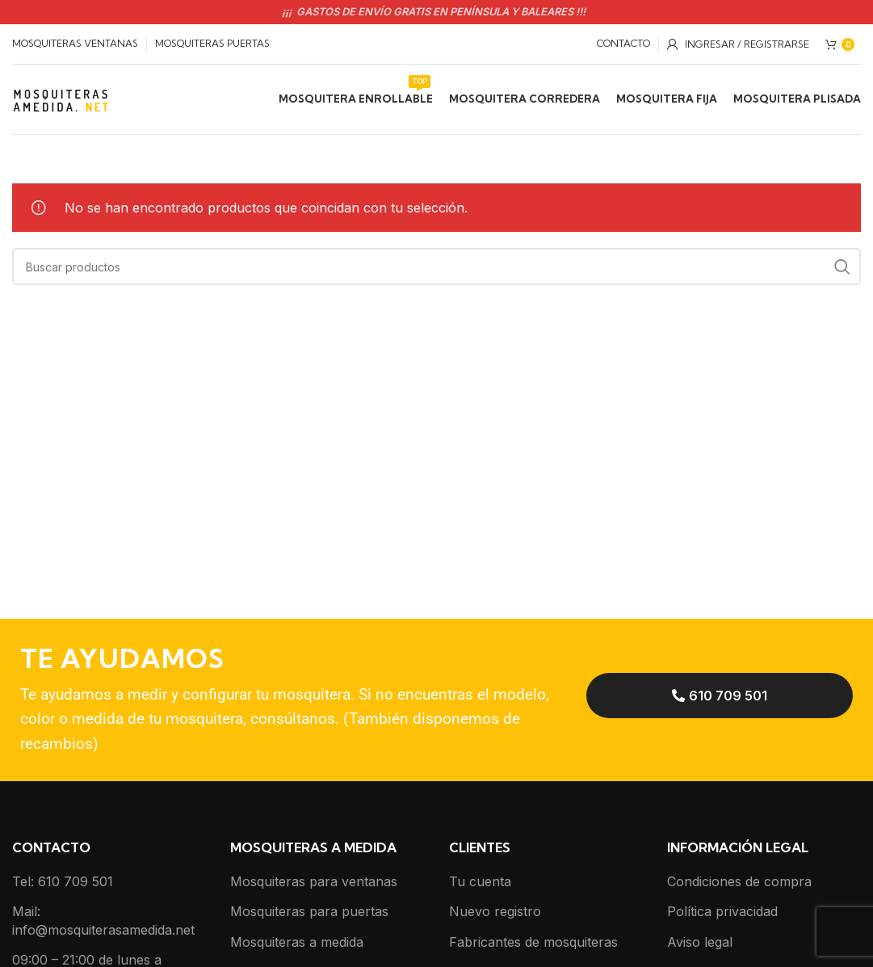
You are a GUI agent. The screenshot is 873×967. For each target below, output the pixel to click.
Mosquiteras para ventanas (313, 884)
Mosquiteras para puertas (309, 914)
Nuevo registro (495, 914)
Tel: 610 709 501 (62, 884)
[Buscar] (436, 269)
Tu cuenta (480, 884)
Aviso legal (699, 943)
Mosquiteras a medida (296, 943)
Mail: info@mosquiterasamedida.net (103, 923)
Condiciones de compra (739, 884)
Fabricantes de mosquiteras (533, 943)
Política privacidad (722, 914)
